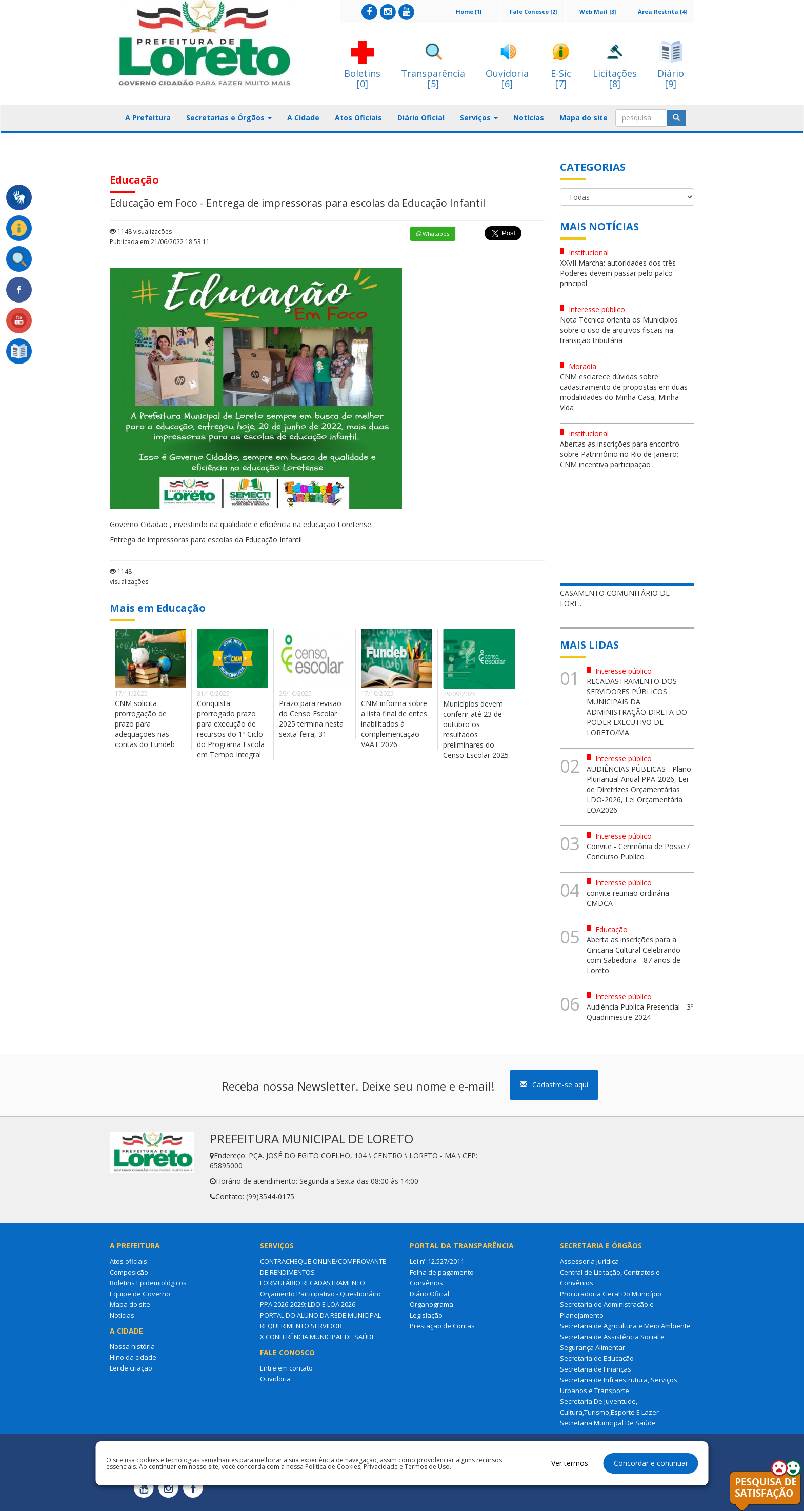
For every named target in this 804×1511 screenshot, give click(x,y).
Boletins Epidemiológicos (148, 1282)
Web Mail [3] (597, 11)
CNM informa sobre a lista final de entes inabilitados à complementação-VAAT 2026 (394, 723)
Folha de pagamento (442, 1272)
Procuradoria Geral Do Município (610, 1293)
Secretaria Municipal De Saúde (608, 1422)
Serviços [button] (479, 118)
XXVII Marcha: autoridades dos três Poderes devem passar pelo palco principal (618, 273)
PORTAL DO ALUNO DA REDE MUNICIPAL (320, 1315)
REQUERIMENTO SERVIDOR (301, 1326)
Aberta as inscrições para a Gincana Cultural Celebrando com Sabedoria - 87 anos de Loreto (633, 955)
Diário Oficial (421, 118)
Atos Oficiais (358, 118)
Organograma (431, 1304)
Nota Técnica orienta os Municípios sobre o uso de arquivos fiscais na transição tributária (619, 330)
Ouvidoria (275, 1378)
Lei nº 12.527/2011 (437, 1261)
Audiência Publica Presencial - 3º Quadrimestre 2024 (640, 1012)
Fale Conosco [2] (533, 11)
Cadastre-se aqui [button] (554, 1085)
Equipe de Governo (140, 1293)
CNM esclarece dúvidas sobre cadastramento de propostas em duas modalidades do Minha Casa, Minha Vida (624, 392)
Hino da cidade (133, 1357)
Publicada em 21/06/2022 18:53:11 (160, 241)
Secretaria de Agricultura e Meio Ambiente (625, 1326)
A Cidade (303, 118)
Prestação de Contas (442, 1326)
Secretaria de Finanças (595, 1369)
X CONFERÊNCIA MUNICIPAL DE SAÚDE (317, 1336)
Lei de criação (131, 1368)
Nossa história (132, 1346)
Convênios (426, 1282)
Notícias (528, 118)
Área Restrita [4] (662, 11)
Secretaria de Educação (597, 1358)
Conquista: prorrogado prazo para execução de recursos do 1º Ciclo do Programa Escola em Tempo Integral (231, 728)
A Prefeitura (148, 118)
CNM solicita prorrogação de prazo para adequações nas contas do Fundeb (145, 723)
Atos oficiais (128, 1261)
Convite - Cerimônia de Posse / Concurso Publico (638, 851)
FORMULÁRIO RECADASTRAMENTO (312, 1282)
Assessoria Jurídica (589, 1261)
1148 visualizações (141, 231)
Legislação (426, 1315)
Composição (129, 1272)
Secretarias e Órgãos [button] (229, 118)
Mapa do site (583, 118)
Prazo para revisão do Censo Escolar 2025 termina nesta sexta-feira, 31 (311, 718)
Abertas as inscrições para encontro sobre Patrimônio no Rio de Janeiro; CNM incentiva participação (619, 454)
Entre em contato (286, 1368)
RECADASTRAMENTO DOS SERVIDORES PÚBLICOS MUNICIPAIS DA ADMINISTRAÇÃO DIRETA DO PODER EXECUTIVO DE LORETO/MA (637, 706)
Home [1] (468, 11)
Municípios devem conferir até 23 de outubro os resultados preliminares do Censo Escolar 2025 (476, 729)
